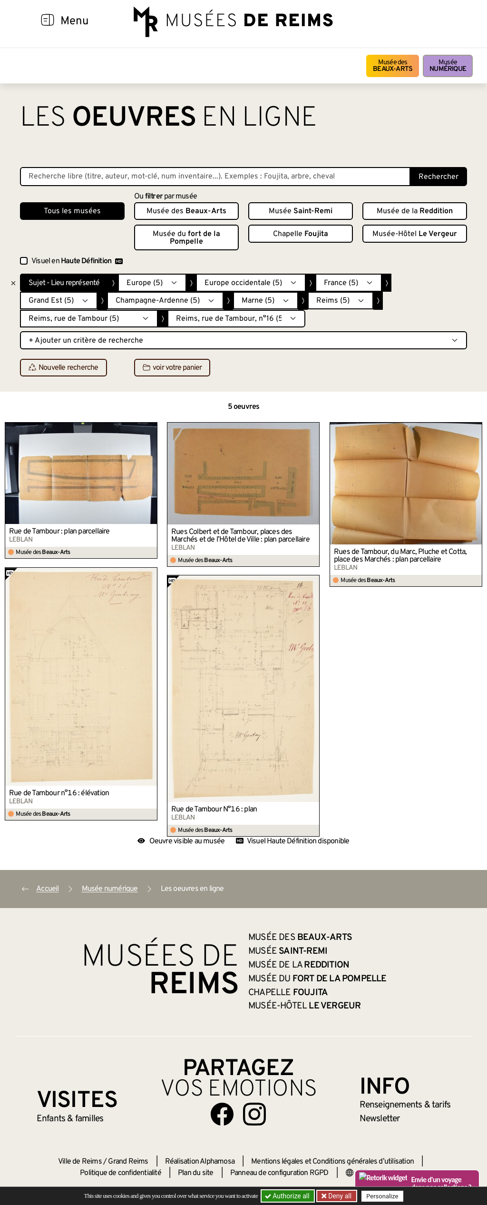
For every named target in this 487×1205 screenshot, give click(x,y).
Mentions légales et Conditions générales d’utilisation (332, 1161)
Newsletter (380, 1119)
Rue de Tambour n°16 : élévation (59, 793)
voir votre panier (172, 368)
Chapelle (300, 234)
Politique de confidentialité (120, 1173)
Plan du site (195, 1173)
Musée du (186, 238)
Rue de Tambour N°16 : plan (214, 809)
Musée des (392, 66)
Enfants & (70, 1119)
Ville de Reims (80, 1161)
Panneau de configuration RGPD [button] (279, 1173)
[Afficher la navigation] (47, 21)
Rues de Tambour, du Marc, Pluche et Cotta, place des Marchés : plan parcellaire (400, 555)
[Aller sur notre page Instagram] (254, 1114)
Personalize (383, 1196)
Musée (447, 66)
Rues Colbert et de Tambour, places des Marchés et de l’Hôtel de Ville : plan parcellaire (240, 535)
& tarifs (405, 1105)
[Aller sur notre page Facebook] (222, 1114)
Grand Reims (128, 1161)
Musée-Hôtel (414, 234)
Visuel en (77, 261)
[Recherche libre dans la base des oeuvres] (215, 176)
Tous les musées (72, 211)
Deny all (339, 1196)
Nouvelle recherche (63, 368)
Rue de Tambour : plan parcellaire (59, 531)
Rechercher (438, 177)
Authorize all (288, 1196)
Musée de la (415, 211)
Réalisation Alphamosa (199, 1161)
